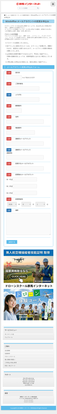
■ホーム (7, 15)
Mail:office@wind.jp (28, 381)
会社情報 (8, 351)
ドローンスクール (11, 358)
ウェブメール (9, 338)
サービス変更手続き (26, 15)
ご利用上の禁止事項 (11, 365)
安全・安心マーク (11, 368)
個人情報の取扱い (11, 361)
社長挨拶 (8, 355)
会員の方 (15, 15)
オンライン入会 (10, 334)
